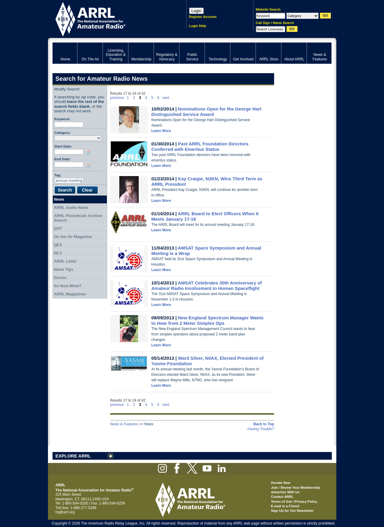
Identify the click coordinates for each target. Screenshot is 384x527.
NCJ (58, 253)
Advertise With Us (285, 492)
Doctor (60, 277)
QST (58, 228)
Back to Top (263, 424)
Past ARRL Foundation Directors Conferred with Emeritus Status (200, 146)
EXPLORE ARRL (73, 455)
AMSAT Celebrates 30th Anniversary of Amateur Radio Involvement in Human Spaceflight (206, 285)
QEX (58, 245)
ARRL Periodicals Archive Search (78, 218)
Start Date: (63, 146)
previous (117, 98)
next (165, 98)
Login (197, 10)
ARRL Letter (65, 261)
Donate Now (281, 482)
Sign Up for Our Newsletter (292, 510)
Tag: (58, 175)
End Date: (62, 159)
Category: (62, 132)
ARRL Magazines (70, 294)
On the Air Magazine (72, 236)
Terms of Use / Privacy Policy (294, 501)
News (59, 199)
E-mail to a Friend (285, 506)
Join (274, 487)
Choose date (89, 153)
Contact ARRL (282, 496)
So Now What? (67, 286)
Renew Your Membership (300, 487)
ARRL (111, 18)
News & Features (124, 424)
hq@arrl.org (65, 512)
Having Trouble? (260, 429)
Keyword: (62, 119)
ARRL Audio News (71, 207)
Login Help (197, 26)
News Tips (63, 269)
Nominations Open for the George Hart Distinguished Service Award (206, 111)
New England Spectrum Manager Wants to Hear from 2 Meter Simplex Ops (207, 320)
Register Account (203, 17)
